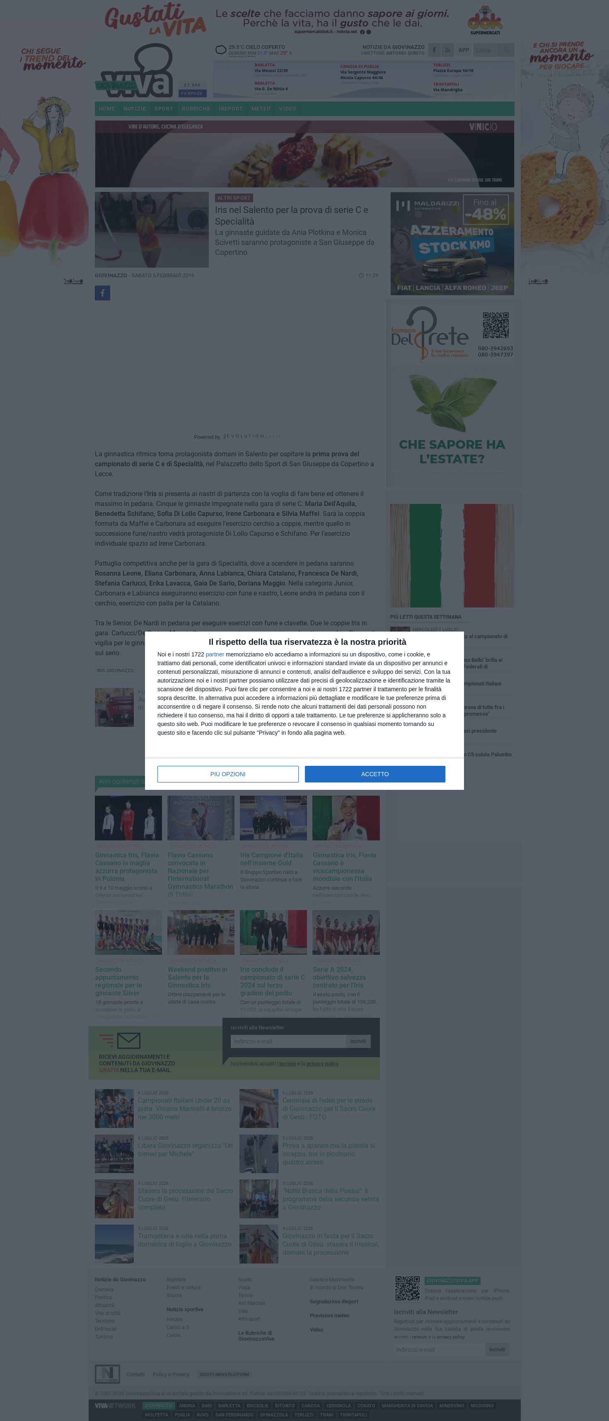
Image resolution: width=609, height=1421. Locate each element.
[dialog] (304, 711)
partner (215, 654)
